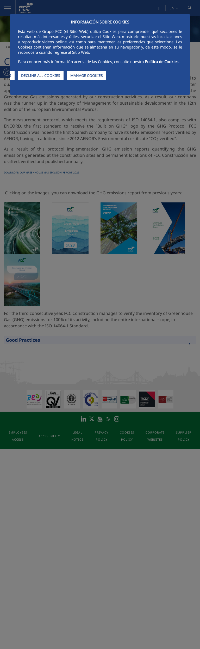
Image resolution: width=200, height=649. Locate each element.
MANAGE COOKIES (86, 75)
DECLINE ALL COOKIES (40, 75)
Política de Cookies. (162, 61)
